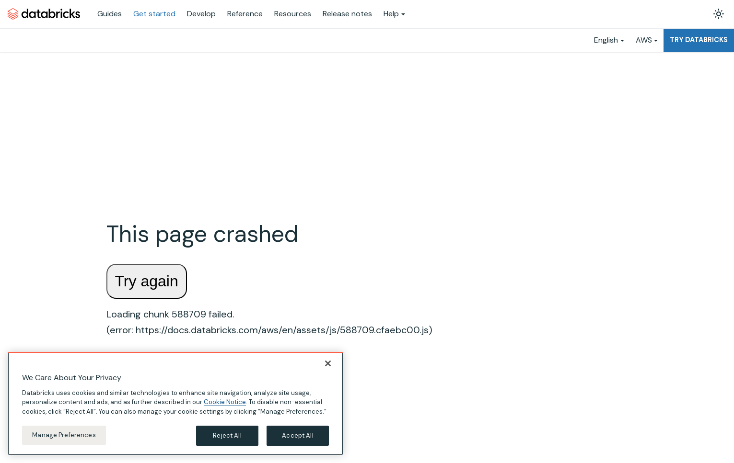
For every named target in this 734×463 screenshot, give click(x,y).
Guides (109, 14)
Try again (146, 281)
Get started (154, 14)
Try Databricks (699, 39)
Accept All (297, 435)
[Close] (327, 363)
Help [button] (391, 14)
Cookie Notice (225, 402)
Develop (201, 14)
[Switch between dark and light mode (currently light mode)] (718, 14)
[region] (175, 403)
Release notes (347, 14)
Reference (245, 14)
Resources (292, 14)
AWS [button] (644, 40)
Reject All (227, 435)
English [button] (606, 40)
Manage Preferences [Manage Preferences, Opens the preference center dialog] (63, 435)
